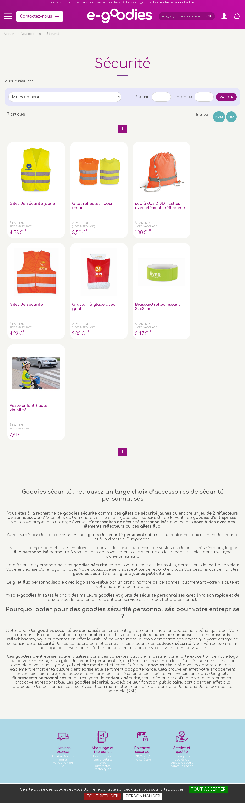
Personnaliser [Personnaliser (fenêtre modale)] (143, 796)
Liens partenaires (212, 693)
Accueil (9, 33)
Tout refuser (102, 796)
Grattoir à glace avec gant (214, 190)
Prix (231, 116)
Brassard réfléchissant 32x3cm (22, 277)
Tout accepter (208, 789)
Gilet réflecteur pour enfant (72, 190)
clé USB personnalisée (52, 754)
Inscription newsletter (118, 700)
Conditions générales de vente (77, 781)
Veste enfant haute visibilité (71, 275)
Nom (219, 116)
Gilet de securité (167, 188)
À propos (206, 689)
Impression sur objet (215, 679)
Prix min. (142, 97)
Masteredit (181, 781)
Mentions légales (118, 781)
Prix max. (184, 97)
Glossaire (206, 684)
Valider (226, 97)
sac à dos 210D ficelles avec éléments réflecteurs (119, 194)
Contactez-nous (36, 16)
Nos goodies (31, 33)
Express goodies (212, 674)
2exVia (159, 781)
